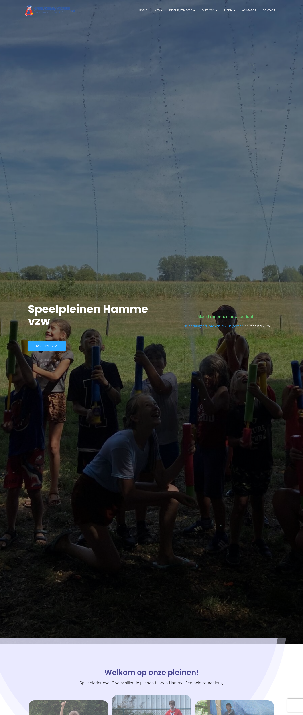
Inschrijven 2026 (182, 11)
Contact (269, 11)
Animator (249, 11)
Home (143, 11)
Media (230, 11)
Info (158, 11)
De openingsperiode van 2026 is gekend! (214, 327)
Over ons (210, 11)
